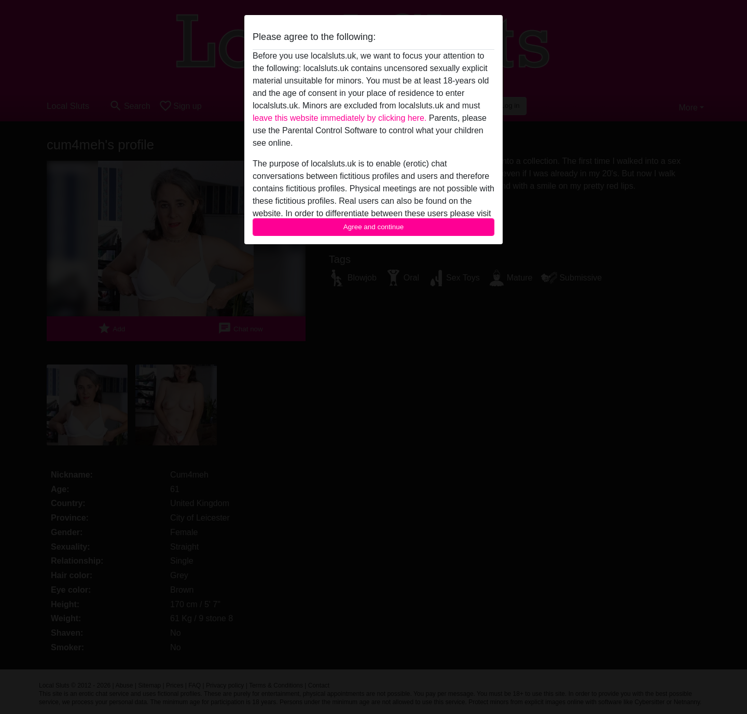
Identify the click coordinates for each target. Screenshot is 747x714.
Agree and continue (373, 227)
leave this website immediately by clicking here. (339, 118)
